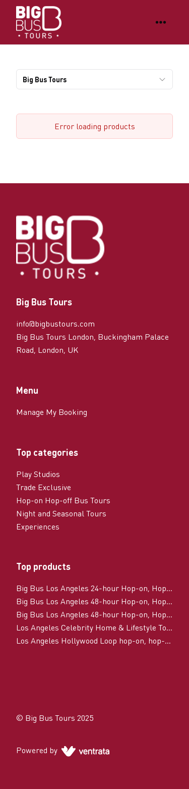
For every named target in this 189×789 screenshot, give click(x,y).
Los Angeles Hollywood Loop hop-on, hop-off (94, 640)
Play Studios (38, 473)
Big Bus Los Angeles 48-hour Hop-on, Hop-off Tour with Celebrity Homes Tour (94, 614)
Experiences (37, 526)
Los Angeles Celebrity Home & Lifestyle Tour (94, 627)
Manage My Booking (51, 411)
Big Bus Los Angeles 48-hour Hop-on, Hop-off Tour (94, 601)
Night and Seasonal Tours (61, 513)
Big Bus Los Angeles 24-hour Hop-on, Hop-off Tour (94, 588)
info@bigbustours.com (55, 323)
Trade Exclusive (43, 487)
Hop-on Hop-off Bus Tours (63, 500)
